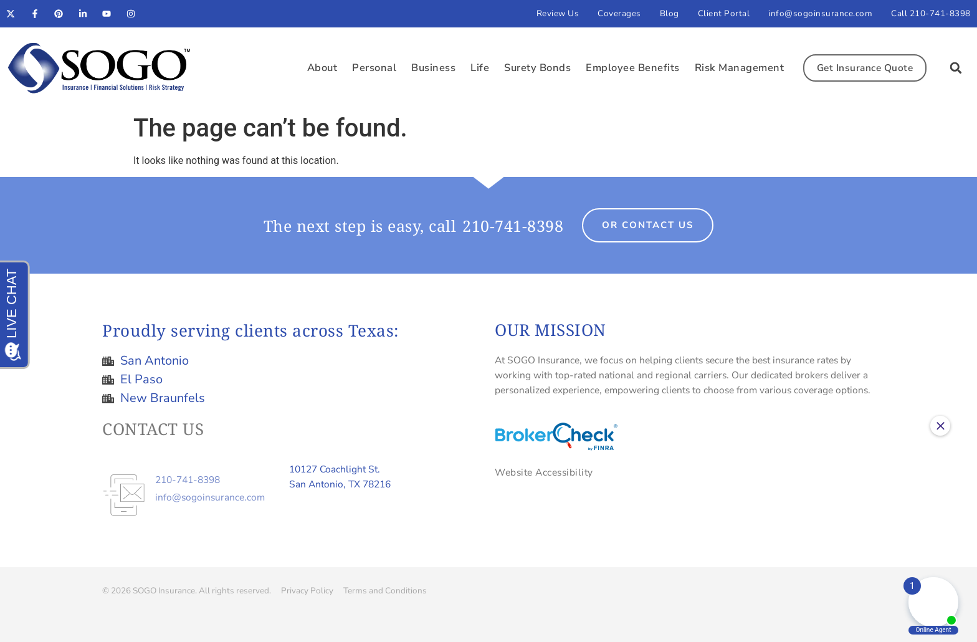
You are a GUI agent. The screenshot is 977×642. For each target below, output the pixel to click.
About (322, 67)
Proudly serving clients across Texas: (250, 330)
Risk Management (739, 67)
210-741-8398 (512, 225)
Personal (374, 67)
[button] (955, 68)
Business (433, 67)
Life (479, 67)
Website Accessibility (544, 472)
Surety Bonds (537, 67)
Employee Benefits (633, 67)
